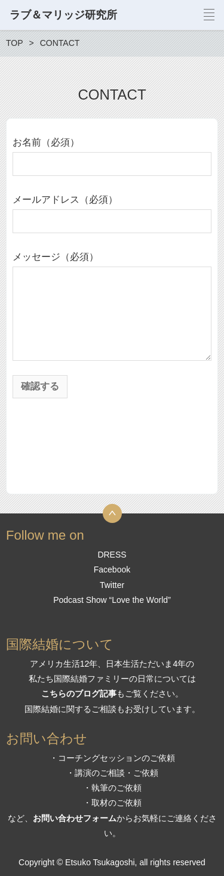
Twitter (112, 585)
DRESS (111, 554)
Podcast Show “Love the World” (112, 600)
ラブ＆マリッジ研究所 (63, 15)
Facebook (112, 569)
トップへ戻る (112, 513)
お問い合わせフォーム (74, 818)
